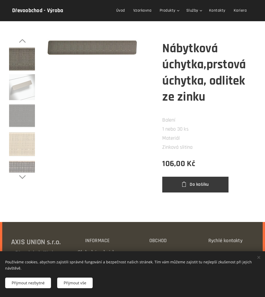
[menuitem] (122, 10)
